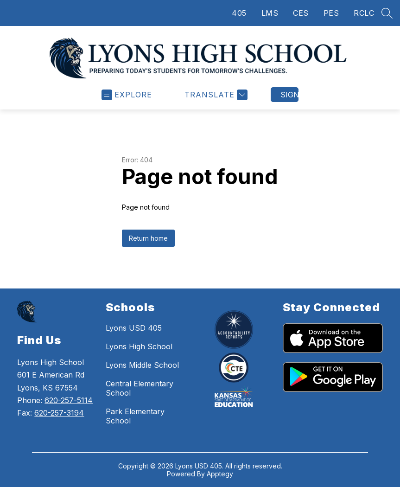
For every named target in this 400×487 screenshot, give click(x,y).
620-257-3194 (59, 412)
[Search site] (387, 13)
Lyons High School (139, 346)
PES (331, 13)
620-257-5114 (68, 400)
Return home (148, 238)
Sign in (289, 94)
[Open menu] (127, 95)
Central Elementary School (139, 388)
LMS (270, 13)
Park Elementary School (135, 416)
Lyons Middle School (142, 365)
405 (239, 13)
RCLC (364, 13)
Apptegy (220, 474)
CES (301, 13)
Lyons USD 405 (134, 328)
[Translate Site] (215, 95)
